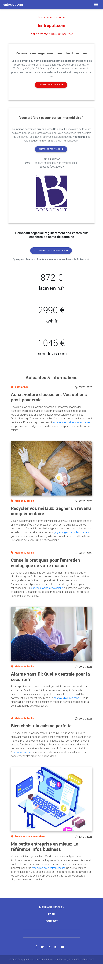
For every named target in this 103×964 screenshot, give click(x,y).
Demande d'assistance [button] (51, 149)
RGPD (51, 914)
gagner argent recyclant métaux (71, 532)
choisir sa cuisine (21, 752)
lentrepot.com (52, 25)
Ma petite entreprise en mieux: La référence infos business (44, 846)
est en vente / (51, 34)
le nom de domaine (51, 17)
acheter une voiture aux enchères (71, 422)
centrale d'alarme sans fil (67, 698)
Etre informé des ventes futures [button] (51, 250)
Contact (51, 921)
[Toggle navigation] (96, 4)
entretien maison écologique (47, 588)
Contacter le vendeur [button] (51, 85)
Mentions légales (51, 907)
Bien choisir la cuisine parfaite (41, 725)
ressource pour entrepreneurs (48, 867)
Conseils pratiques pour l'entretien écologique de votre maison (45, 562)
